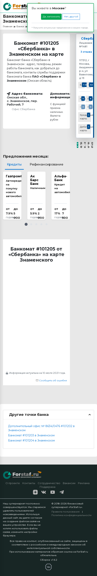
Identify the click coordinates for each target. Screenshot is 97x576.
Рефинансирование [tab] (46, 164)
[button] (26, 224)
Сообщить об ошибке (51, 380)
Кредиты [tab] (14, 164)
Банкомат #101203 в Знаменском (31, 435)
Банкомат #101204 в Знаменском (31, 440)
